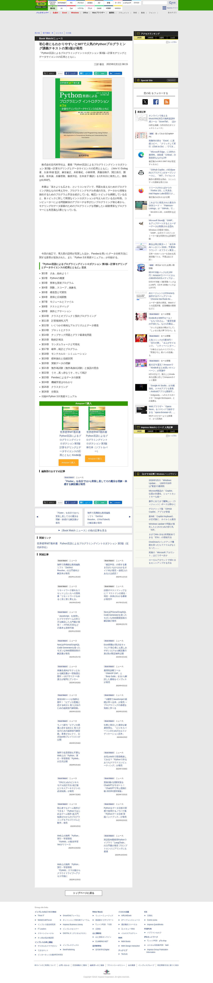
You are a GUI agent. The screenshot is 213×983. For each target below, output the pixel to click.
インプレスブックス (71, 945)
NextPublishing (69, 950)
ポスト (51, 73)
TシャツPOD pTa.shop (156, 941)
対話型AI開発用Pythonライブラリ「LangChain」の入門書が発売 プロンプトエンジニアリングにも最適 (115, 845)
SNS (135, 13)
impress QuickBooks (155, 924)
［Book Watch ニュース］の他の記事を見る (83, 530)
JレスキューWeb (128, 929)
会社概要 (131, 965)
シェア (73, 73)
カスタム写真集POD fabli (157, 945)
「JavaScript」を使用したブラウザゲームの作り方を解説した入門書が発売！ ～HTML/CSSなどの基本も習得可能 (68, 622)
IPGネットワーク (151, 937)
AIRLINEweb (126, 916)
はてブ (87, 73)
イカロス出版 (123, 912)
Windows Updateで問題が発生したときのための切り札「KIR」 (162, 527)
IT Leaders (42, 929)
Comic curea (152, 920)
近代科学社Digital (102, 950)
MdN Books (125, 941)
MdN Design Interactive (130, 946)
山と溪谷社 (96, 933)
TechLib (124, 954)
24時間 (150, 38)
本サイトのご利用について (45, 965)
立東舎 (98, 929)
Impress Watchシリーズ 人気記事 (157, 427)
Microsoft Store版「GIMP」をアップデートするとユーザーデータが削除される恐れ (162, 223)
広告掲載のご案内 (80, 965)
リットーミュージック (104, 916)
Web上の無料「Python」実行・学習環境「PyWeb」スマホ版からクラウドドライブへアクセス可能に (68, 870)
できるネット (43, 950)
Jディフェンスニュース (130, 920)
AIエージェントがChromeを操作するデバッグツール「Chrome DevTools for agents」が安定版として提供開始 (162, 299)
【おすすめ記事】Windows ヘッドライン (159, 474)
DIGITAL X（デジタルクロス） (75, 933)
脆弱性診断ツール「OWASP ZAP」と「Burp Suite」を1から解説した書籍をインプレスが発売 (115, 676)
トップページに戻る (83, 893)
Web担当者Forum (45, 920)
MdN (120, 938)
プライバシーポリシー (116, 965)
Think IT (41, 916)
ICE (145, 912)
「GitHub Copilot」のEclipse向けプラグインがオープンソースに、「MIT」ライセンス (162, 173)
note (102, 73)
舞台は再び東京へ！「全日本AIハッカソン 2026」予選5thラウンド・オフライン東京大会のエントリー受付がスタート (162, 250)
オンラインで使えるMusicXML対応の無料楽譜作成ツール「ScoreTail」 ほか (162, 118)
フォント (152, 13)
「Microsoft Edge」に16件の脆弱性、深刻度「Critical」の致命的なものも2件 (162, 155)
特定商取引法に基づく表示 (168, 965)
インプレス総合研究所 (46, 924)
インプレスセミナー (71, 929)
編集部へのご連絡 (97, 965)
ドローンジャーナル (46, 933)
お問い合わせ (64, 965)
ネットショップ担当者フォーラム (76, 920)
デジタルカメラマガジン (47, 946)
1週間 (161, 38)
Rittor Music (97, 912)
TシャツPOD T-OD (103, 924)
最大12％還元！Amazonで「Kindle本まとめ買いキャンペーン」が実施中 (162, 367)
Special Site (147, 80)
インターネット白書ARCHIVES (50, 955)
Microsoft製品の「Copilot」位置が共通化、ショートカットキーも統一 (162, 494)
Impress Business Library (73, 924)
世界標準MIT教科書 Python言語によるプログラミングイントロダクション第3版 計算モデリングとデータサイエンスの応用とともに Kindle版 (72, 443)
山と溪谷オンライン (103, 937)
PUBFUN (148, 929)
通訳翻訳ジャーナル (129, 924)
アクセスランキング (150, 34)
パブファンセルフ (154, 933)
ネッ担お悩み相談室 (46, 938)
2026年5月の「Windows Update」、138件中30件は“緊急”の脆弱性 (160, 483)
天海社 (150, 916)
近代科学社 (96, 946)
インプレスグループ (146, 965)
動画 (143, 13)
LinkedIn (117, 73)
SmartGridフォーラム (71, 916)
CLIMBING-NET (101, 941)
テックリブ (122, 950)
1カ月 (172, 38)
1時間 (139, 38)
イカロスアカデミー (129, 933)
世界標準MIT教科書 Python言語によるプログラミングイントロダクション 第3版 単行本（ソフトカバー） (98, 441)
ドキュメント (123, 13)
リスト (60, 73)
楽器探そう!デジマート (104, 920)
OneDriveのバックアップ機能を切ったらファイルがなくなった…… (162, 545)
